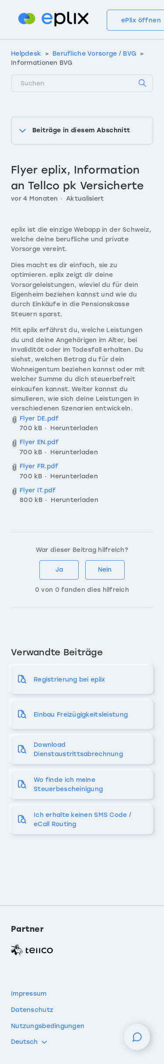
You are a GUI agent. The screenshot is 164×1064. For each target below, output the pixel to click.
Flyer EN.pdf (39, 442)
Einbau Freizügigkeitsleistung (81, 714)
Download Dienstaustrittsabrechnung (78, 749)
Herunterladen (74, 428)
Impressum (29, 993)
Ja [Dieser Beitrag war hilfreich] (59, 569)
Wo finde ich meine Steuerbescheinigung (68, 784)
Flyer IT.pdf (38, 490)
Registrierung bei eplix (69, 679)
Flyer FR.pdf (39, 466)
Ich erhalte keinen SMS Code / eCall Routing (82, 819)
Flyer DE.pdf (39, 418)
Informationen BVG (42, 63)
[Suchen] (82, 83)
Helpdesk (26, 53)
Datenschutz (32, 1010)
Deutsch (30, 1042)
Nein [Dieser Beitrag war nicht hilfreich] (105, 569)
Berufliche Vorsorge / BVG (94, 53)
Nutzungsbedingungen (47, 1026)
